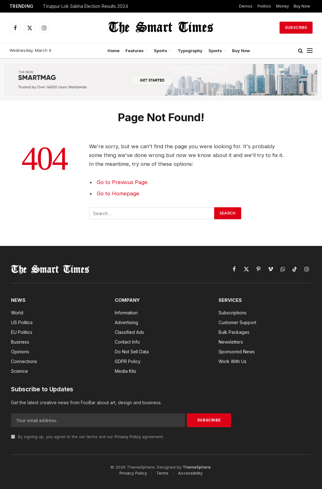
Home (113, 50)
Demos (246, 6)
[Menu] (310, 51)
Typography (190, 50)
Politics (264, 6)
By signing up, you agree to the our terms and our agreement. (87, 436)
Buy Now (302, 6)
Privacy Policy (127, 436)
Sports (160, 50)
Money (282, 6)
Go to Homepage (118, 193)
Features (134, 50)
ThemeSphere (197, 467)
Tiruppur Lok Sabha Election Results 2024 (85, 6)
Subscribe (296, 27)
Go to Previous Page (122, 182)
